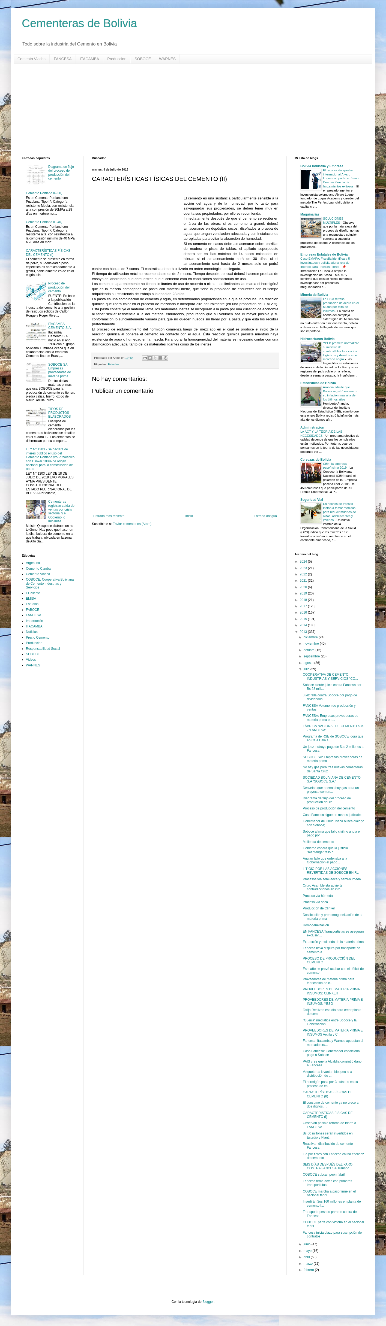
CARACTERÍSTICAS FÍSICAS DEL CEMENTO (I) (48, 252)
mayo (308, 1251)
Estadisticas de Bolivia (318, 383)
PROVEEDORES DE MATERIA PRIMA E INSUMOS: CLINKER (333, 991)
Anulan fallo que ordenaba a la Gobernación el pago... (325, 860)
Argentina (33, 563)
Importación (34, 621)
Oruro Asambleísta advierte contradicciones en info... (323, 887)
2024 (304, 561)
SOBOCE (142, 59)
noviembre (312, 643)
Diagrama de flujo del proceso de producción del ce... (327, 800)
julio (307, 669)
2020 (304, 587)
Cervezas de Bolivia (315, 460)
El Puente (33, 593)
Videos (31, 660)
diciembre (311, 637)
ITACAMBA (89, 59)
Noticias (32, 632)
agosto (309, 663)
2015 (304, 619)
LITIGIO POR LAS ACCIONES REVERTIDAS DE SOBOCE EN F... (331, 871)
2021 (304, 580)
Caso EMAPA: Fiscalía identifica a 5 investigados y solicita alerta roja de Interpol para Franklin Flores (325, 262)
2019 (304, 593)
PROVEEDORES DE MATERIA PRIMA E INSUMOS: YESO (333, 1001)
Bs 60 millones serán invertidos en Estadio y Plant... (328, 1135)
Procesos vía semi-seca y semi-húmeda (332, 879)
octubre (309, 650)
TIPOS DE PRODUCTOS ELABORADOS (59, 413)
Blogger (208, 1302)
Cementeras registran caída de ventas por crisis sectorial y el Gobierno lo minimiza (61, 511)
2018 (304, 600)
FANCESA (62, 59)
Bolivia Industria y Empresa (321, 166)
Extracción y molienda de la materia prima (333, 942)
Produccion (116, 59)
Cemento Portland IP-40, (44, 222)
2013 (304, 632)
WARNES (167, 59)
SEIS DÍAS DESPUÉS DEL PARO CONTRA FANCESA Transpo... (327, 1166)
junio (308, 1244)
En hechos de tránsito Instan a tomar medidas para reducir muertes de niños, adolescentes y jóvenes (339, 511)
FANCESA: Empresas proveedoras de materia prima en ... (330, 717)
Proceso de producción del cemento (59, 287)
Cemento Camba (38, 569)
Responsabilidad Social (43, 649)
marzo (309, 1264)
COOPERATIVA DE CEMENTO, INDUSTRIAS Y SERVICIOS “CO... (330, 676)
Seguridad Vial (311, 500)
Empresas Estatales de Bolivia (324, 254)
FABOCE (32, 610)
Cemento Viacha (31, 59)
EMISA (31, 598)
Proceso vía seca (315, 902)
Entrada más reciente (108, 516)
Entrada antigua (265, 516)
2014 (304, 625)
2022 (304, 574)
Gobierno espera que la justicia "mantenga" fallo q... (325, 850)
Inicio (189, 516)
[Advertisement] (185, 110)
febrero (309, 1270)
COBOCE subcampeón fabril (324, 1174)
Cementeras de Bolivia (79, 23)
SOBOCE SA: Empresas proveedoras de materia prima (59, 370)
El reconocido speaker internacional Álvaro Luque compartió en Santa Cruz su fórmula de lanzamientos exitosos (341, 178)
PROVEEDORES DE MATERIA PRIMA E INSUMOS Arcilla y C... (333, 1032)
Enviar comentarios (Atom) (132, 524)
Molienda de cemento (318, 842)
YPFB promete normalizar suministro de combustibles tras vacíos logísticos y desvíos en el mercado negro (341, 351)
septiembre (312, 656)
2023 (304, 568)
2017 (304, 606)
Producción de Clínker (319, 908)
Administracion (312, 427)
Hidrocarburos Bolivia (317, 339)
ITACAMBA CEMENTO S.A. (60, 326)
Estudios (113, 364)
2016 (304, 612)
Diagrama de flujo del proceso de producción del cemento (61, 172)
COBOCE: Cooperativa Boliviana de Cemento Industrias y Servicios (50, 583)
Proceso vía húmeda (318, 896)
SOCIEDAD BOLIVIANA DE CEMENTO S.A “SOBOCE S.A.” (332, 779)
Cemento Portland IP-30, (44, 193)
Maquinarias (309, 214)
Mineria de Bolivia (314, 295)
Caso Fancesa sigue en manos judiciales (332, 815)
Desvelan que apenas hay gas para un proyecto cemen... (331, 790)
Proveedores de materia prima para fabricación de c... (328, 981)
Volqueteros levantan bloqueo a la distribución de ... (327, 1074)
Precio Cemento (37, 637)
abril (307, 1257)
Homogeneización (316, 925)
